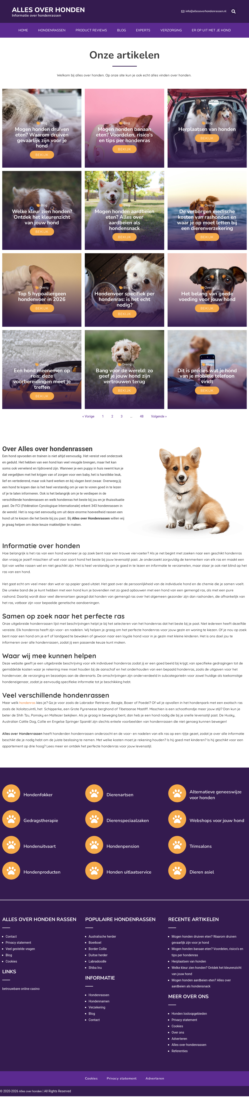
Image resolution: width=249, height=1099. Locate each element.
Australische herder (103, 939)
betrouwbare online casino (22, 991)
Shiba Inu (96, 970)
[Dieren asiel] (177, 873)
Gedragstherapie (41, 823)
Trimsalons (201, 849)
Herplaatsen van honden (207, 131)
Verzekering (97, 1010)
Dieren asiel (202, 875)
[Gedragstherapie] (11, 822)
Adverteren (180, 1041)
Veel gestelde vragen (21, 952)
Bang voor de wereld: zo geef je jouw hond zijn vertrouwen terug (124, 379)
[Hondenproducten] (11, 873)
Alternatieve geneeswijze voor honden (216, 797)
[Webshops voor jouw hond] (177, 822)
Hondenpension (123, 849)
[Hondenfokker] (11, 796)
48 (141, 419)
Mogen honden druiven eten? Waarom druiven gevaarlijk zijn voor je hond (42, 137)
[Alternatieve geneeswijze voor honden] (177, 796)
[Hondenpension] (94, 847)
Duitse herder (99, 958)
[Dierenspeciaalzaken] (94, 822)
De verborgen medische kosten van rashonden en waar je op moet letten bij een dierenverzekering (207, 221)
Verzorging (171, 30)
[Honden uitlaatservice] (94, 873)
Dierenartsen (120, 797)
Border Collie (98, 952)
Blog (121, 30)
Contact (11, 939)
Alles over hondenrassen (190, 1047)
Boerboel (95, 945)
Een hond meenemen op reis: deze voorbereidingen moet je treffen (41, 381)
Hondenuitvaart (40, 849)
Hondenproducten (42, 875)
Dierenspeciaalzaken (128, 823)
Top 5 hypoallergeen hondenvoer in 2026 (42, 300)
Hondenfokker (38, 797)
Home (23, 30)
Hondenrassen (52, 30)
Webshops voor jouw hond (217, 823)
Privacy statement (19, 945)
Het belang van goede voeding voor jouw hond (207, 300)
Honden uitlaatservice (129, 875)
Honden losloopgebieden (190, 1016)
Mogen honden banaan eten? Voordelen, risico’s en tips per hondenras (124, 134)
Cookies (12, 964)
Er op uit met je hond (211, 30)
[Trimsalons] (177, 847)
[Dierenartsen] (94, 796)
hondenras (27, 705)
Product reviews (91, 30)
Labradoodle (98, 964)
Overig (209, 205)
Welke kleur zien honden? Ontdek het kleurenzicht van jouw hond (42, 218)
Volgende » (159, 419)
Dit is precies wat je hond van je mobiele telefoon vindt (207, 379)
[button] (233, 11)
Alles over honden (56, 9)
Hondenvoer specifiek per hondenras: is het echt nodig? (124, 303)
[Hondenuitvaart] (11, 847)
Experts (143, 30)
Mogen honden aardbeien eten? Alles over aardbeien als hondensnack (124, 218)
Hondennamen (100, 1004)
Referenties (180, 1054)
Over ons (178, 1035)
